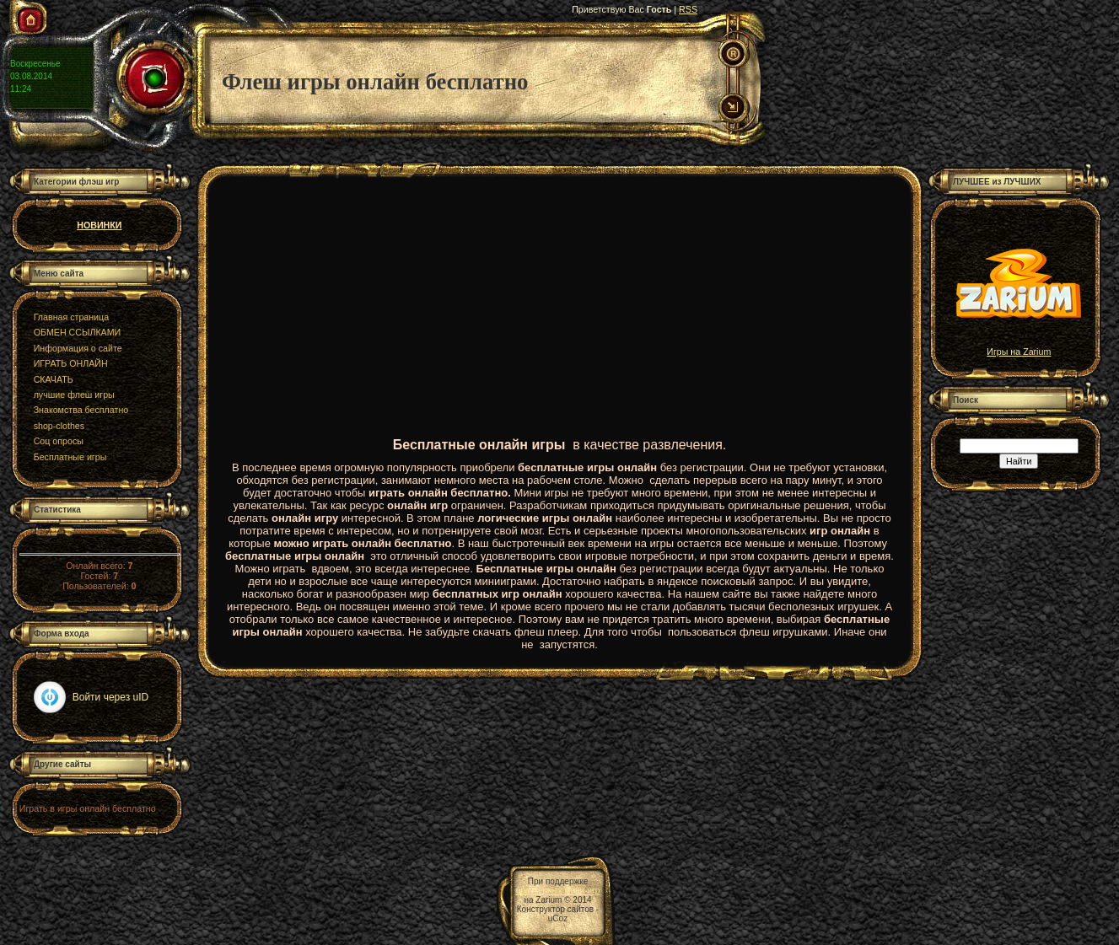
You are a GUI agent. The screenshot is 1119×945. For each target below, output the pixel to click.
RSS (688, 9)
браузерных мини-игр (558, 890)
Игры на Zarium (1018, 347)
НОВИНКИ (99, 225)
